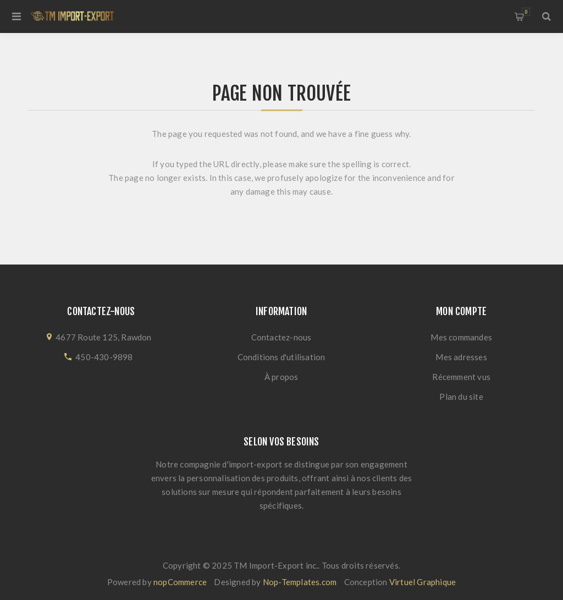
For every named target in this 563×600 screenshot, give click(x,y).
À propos (281, 377)
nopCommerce (180, 582)
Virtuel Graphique (422, 582)
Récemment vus (461, 377)
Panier (526, 12)
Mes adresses (461, 357)
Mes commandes (461, 337)
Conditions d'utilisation (281, 357)
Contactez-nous (281, 337)
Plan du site (461, 396)
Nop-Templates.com (299, 582)
